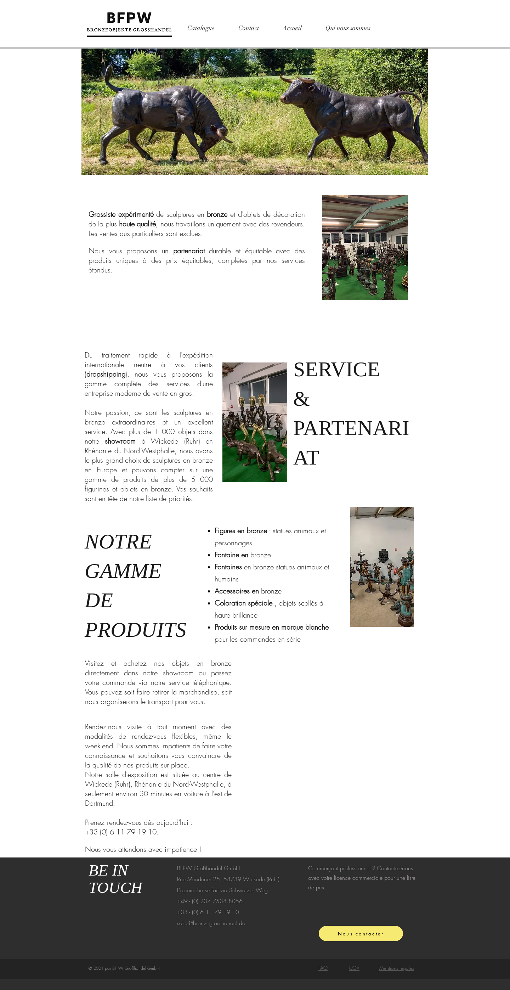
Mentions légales (396, 967)
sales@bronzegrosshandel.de (211, 923)
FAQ (323, 967)
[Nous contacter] (361, 933)
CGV (354, 967)
